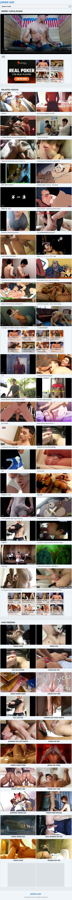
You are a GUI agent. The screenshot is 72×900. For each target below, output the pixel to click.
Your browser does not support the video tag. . (36, 34)
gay (3, 56)
